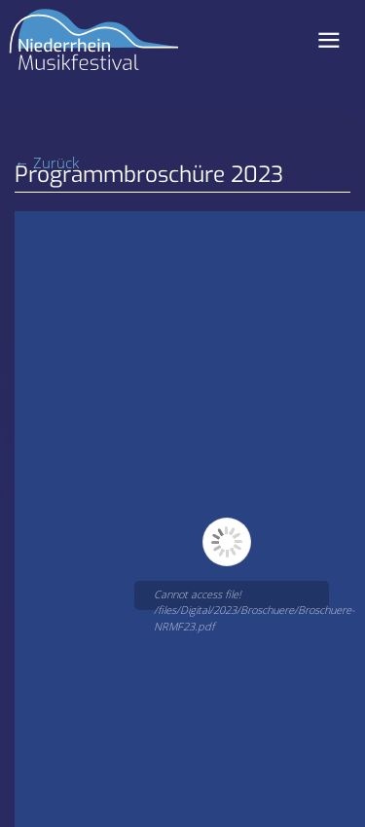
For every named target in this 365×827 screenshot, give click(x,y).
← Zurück (47, 162)
